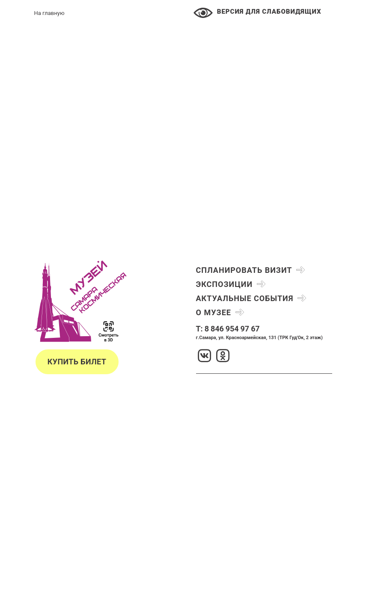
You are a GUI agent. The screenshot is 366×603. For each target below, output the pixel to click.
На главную (49, 13)
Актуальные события (245, 298)
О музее (213, 312)
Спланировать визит (244, 270)
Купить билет (77, 361)
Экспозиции (224, 284)
